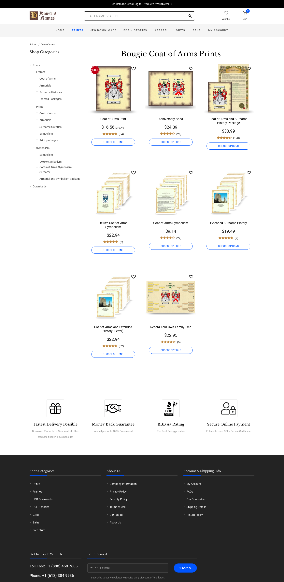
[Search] (190, 16)
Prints (77, 30)
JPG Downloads (103, 30)
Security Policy (118, 499)
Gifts (180, 30)
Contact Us (116, 514)
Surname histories (50, 127)
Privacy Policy (118, 491)
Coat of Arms (48, 44)
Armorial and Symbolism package (59, 178)
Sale (197, 30)
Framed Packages (50, 99)
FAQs (190, 491)
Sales (36, 522)
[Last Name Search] (139, 15)
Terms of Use (117, 506)
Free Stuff (39, 530)
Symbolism (46, 133)
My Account (218, 30)
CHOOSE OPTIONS (113, 142)
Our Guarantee (196, 499)
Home (60, 30)
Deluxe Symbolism (50, 161)
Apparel (161, 30)
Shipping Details (196, 506)
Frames (37, 491)
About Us (115, 522)
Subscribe (185, 568)
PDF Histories (135, 30)
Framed (41, 72)
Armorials (45, 85)
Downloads (40, 186)
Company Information (123, 483)
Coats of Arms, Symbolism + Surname (56, 170)
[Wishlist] (133, 68)
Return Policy (195, 514)
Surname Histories (50, 92)
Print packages (48, 140)
